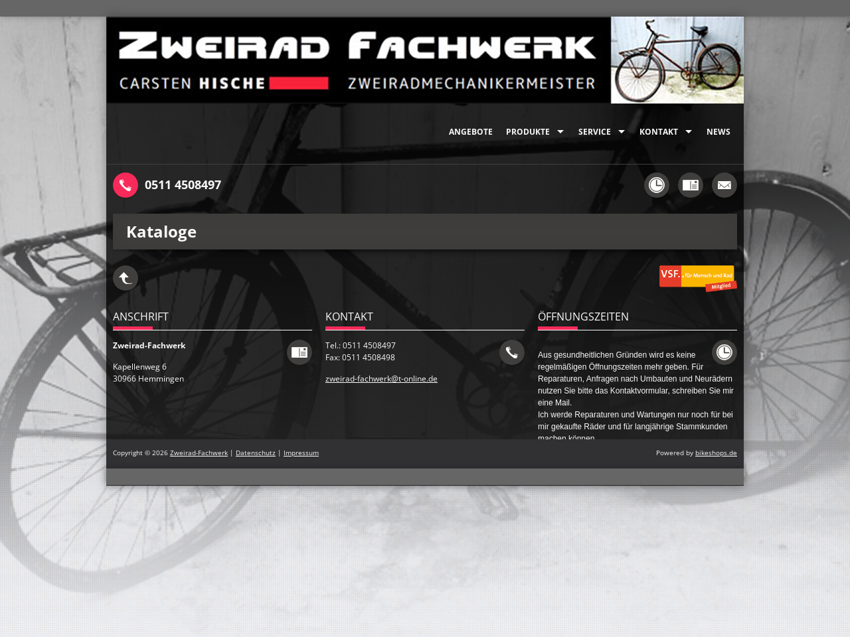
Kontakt (658, 131)
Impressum (301, 453)
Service (594, 131)
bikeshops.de (716, 453)
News (718, 131)
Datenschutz (256, 453)
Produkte (528, 131)
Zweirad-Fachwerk (199, 453)
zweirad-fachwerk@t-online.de (381, 378)
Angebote (471, 131)
